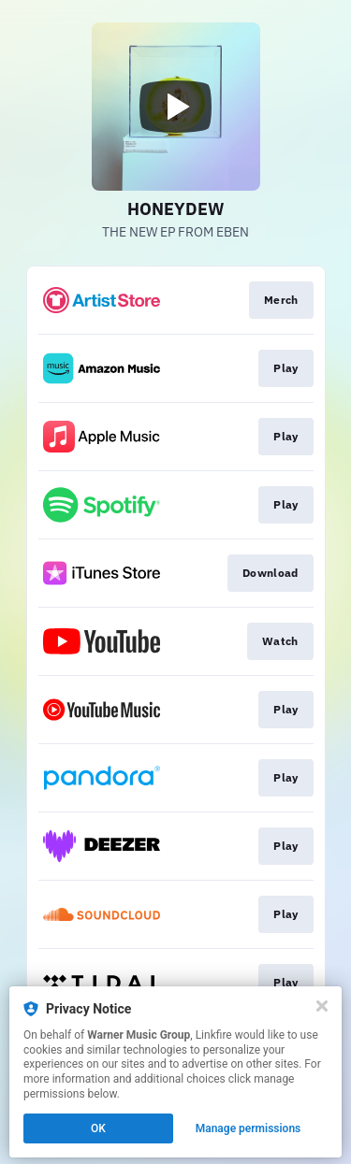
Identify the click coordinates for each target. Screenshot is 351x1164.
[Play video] (176, 106)
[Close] (322, 1006)
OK (98, 1128)
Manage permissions (248, 1128)
